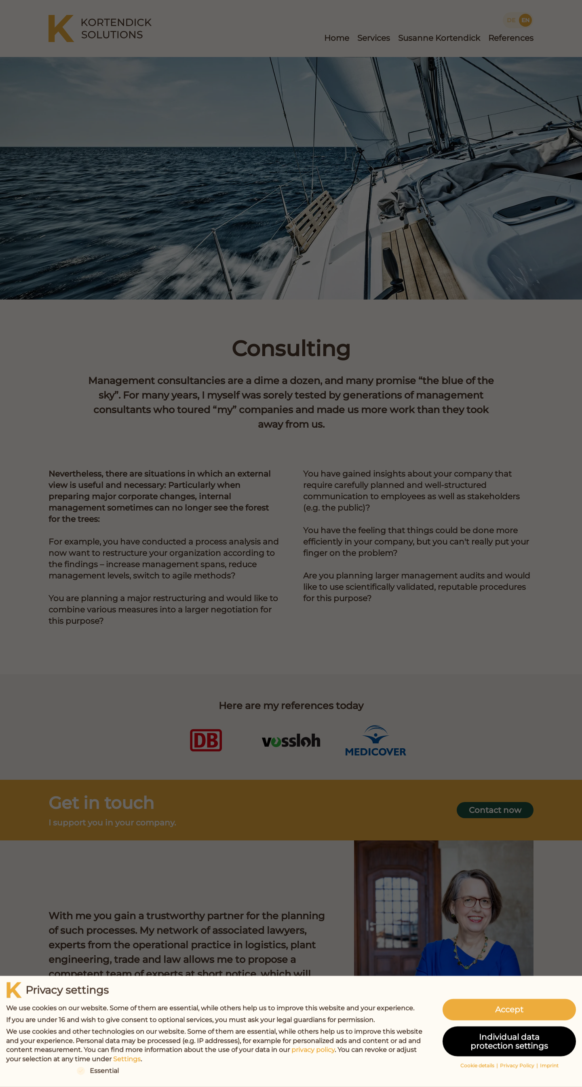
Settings (127, 1062)
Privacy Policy (518, 1069)
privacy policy (313, 1053)
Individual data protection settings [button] (509, 1044)
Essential (98, 1074)
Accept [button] (509, 1012)
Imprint (549, 1069)
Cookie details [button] (478, 1069)
